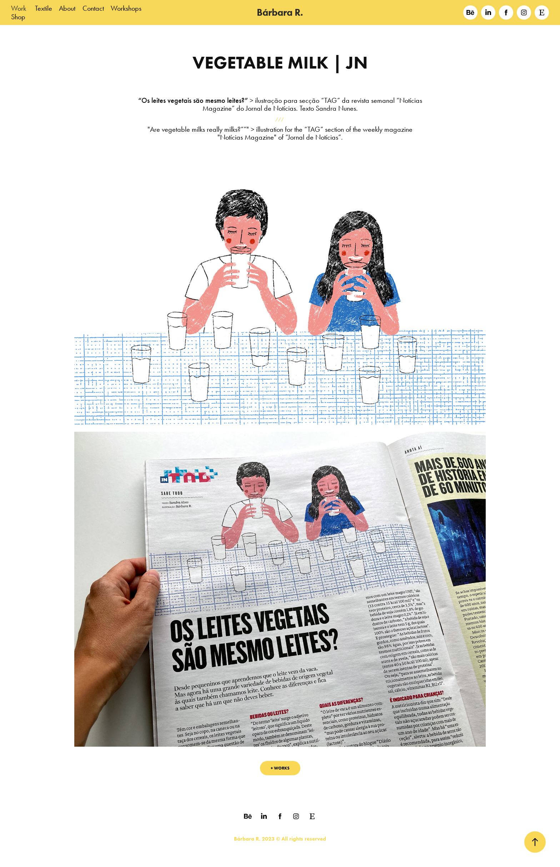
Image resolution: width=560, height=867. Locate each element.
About (67, 8)
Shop (18, 16)
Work (18, 8)
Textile (43, 8)
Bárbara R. (280, 12)
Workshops (126, 8)
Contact (93, 8)
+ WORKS (280, 768)
